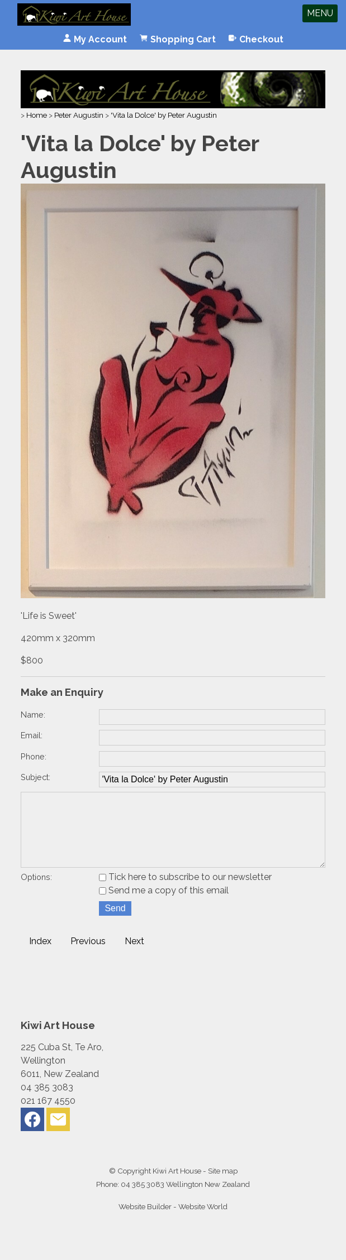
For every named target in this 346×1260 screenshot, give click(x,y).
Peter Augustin (78, 114)
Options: (36, 892)
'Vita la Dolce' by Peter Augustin (164, 114)
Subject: (35, 777)
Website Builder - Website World (173, 1222)
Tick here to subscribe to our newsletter (185, 892)
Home (36, 114)
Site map (223, 1186)
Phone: (33, 756)
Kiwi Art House (177, 1186)
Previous (88, 956)
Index (40, 956)
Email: (31, 735)
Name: (33, 714)
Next (134, 956)
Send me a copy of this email (164, 906)
